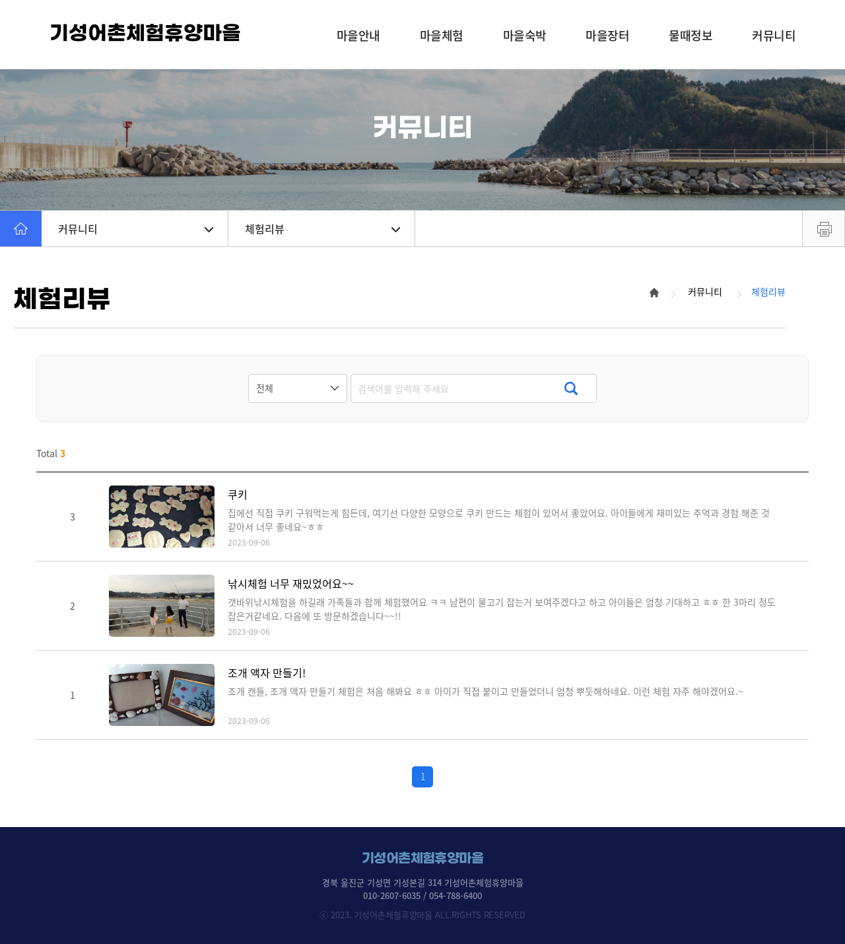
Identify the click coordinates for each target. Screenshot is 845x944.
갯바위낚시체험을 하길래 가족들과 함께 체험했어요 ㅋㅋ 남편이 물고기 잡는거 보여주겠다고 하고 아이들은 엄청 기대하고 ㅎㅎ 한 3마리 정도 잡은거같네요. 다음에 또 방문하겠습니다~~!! (502, 608)
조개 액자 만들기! (267, 672)
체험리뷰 (322, 228)
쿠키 (238, 494)
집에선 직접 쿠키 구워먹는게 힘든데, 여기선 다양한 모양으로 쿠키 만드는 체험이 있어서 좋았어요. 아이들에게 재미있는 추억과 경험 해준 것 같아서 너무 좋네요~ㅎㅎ (499, 519)
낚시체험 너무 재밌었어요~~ (291, 583)
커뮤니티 (135, 228)
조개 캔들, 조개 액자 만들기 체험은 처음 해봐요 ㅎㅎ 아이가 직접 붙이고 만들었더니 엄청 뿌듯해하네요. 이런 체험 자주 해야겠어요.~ (485, 691)
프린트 (823, 228)
